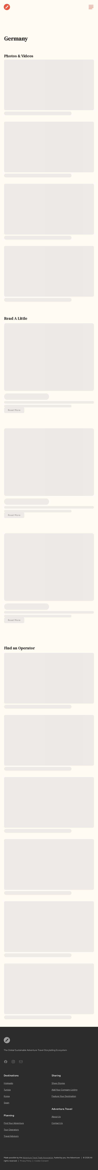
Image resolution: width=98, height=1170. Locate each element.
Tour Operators (11, 1129)
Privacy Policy (25, 1161)
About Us (56, 1116)
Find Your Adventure (14, 1123)
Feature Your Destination (64, 1096)
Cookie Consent (41, 1161)
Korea (7, 1096)
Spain (6, 1102)
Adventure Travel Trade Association (38, 1158)
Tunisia (7, 1089)
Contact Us (57, 1123)
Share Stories (58, 1083)
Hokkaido (8, 1083)
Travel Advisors (11, 1136)
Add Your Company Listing (64, 1089)
